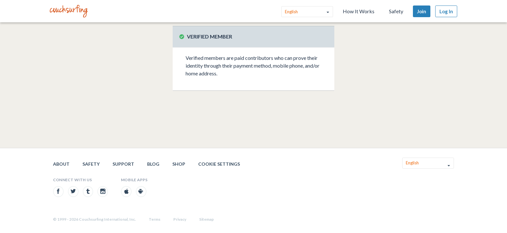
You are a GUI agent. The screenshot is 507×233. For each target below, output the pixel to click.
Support (123, 164)
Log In (446, 11)
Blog (153, 164)
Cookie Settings (219, 164)
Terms (154, 219)
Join (421, 11)
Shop (178, 164)
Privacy (179, 219)
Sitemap (206, 219)
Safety (396, 11)
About (61, 164)
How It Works (358, 11)
